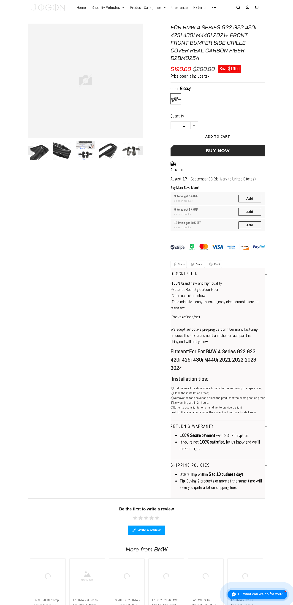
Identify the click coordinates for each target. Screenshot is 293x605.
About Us (157, 529)
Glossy (185, 88)
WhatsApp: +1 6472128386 (26, 529)
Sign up (276, 546)
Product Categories (148, 7)
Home (81, 7)
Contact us (85, 529)
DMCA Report (198, 584)
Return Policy (160, 547)
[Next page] (140, 150)
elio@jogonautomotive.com (25, 537)
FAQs (81, 538)
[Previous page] (30, 150)
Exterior (200, 7)
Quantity (177, 116)
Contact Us (159, 538)
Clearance (179, 7)
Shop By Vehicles (108, 7)
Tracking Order (161, 565)
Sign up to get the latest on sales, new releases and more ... (254, 533)
